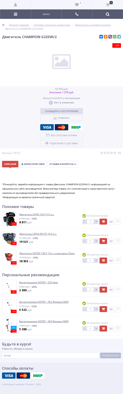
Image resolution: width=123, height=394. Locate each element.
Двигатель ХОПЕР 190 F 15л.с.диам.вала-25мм (47, 253)
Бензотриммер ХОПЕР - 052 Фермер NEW (43, 302)
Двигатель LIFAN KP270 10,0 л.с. (38, 234)
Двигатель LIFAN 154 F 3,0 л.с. (36, 214)
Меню (46, 14)
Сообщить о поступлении (61, 111)
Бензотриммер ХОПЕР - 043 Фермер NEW (43, 321)
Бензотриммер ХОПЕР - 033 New (38, 282)
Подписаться (110, 355)
